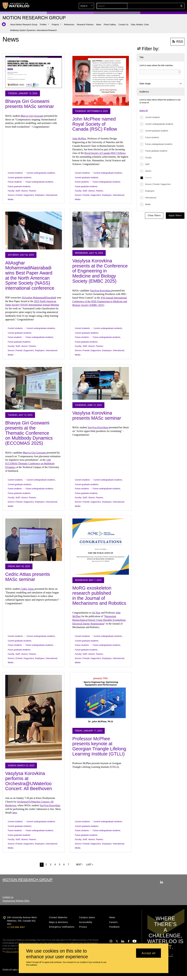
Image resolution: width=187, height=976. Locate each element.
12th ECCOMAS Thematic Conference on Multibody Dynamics (30, 463)
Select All (143, 110)
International (150, 197)
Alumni (148, 171)
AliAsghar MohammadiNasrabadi (38, 297)
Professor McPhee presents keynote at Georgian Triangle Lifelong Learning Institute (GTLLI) (99, 746)
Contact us (8, 897)
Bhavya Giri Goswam (32, 115)
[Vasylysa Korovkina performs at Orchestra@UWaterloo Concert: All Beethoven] (33, 717)
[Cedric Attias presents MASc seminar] (33, 539)
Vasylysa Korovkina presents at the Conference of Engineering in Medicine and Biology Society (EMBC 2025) (100, 271)
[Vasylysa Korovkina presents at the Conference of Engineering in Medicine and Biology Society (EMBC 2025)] (100, 229)
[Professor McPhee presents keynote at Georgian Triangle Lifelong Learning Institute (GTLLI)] (100, 700)
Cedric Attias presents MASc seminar (27, 577)
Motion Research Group (28, 879)
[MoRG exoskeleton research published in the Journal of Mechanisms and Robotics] (100, 546)
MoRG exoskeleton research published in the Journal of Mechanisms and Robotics (99, 595)
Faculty (148, 157)
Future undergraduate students (158, 144)
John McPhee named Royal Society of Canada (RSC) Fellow (94, 124)
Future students (152, 137)
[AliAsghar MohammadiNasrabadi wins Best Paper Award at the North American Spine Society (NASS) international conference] (33, 230)
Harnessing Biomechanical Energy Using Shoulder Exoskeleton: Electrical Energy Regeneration (99, 620)
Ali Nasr (96, 612)
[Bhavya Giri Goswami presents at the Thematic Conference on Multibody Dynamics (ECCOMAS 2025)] (33, 388)
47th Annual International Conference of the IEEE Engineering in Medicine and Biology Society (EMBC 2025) (99, 301)
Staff (147, 164)
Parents (148, 177)
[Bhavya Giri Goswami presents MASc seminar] (33, 72)
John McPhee (79, 138)
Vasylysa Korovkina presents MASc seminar (96, 415)
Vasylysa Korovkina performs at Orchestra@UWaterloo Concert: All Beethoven (28, 781)
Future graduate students (156, 151)
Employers (149, 191)
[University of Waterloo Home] (16, 6)
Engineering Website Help (16, 900)
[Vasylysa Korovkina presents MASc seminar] (100, 383)
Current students (152, 117)
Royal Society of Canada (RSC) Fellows (105, 153)
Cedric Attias (27, 588)
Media (148, 204)
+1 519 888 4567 (16, 927)
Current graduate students (156, 131)
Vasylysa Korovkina (100, 290)
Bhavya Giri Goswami (34, 452)
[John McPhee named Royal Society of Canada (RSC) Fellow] (100, 81)
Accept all (148, 953)
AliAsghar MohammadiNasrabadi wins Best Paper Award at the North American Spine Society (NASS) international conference (29, 275)
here (15, 812)
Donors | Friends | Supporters (158, 184)
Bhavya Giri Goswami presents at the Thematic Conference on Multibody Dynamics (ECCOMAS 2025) (29, 433)
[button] (158, 6)
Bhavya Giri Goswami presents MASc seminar (29, 104)
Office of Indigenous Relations (18, 951)
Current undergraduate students (159, 124)
